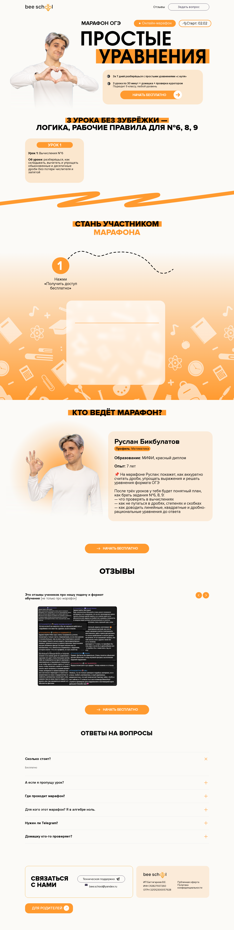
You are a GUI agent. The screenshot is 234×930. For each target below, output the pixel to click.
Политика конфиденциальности (190, 886)
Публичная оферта (188, 882)
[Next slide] (206, 595)
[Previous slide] (199, 595)
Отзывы (159, 7)
